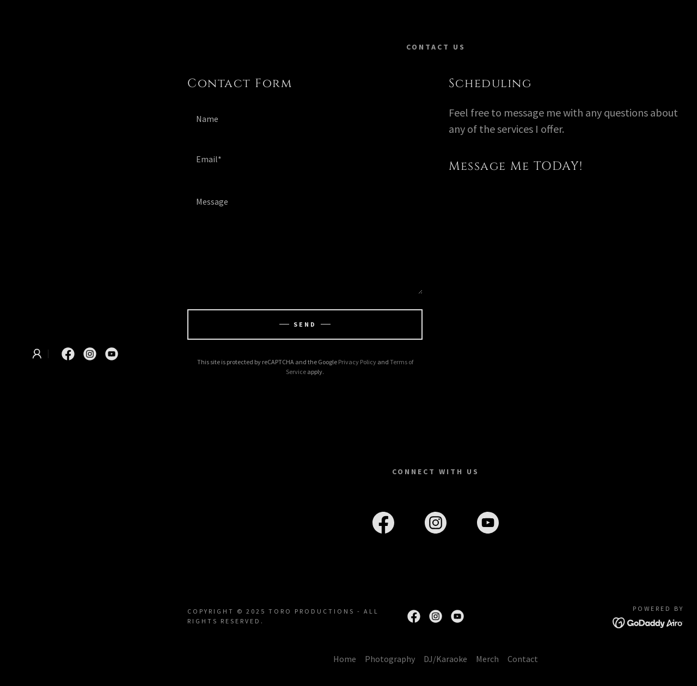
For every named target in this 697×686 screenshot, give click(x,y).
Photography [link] (390, 658)
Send (305, 324)
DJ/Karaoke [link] (445, 658)
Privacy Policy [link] (357, 362)
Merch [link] (487, 658)
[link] (68, 354)
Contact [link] (523, 658)
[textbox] (305, 118)
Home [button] (344, 658)
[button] (37, 354)
